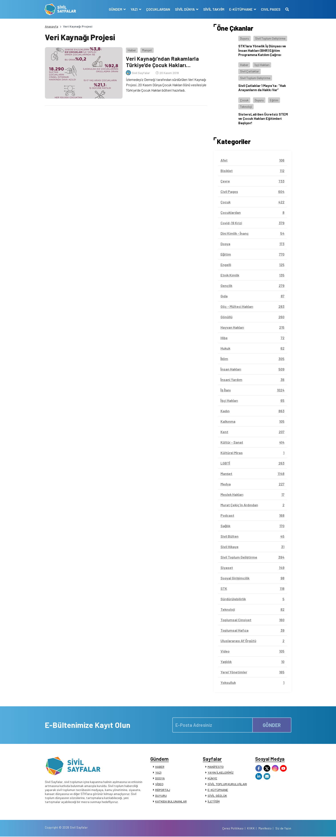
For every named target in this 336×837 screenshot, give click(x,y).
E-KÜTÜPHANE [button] (241, 9)
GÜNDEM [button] (116, 9)
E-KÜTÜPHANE (218, 790)
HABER (159, 767)
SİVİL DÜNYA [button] (185, 9)
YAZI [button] (134, 9)
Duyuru (244, 38)
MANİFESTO (216, 767)
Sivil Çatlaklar (249, 71)
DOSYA (160, 778)
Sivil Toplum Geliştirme (270, 38)
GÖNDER (272, 725)
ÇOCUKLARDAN (158, 9)
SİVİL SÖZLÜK (217, 796)
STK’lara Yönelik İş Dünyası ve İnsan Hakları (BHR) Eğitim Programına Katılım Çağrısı (262, 50)
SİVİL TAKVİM (213, 9)
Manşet (147, 50)
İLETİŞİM (214, 801)
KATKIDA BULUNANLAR (171, 801)
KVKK (251, 829)
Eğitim (274, 100)
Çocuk (244, 100)
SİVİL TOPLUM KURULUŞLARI (227, 784)
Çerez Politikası (233, 829)
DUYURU (161, 796)
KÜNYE (212, 778)
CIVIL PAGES (270, 9)
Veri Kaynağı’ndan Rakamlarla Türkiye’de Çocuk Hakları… (162, 61)
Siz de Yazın (283, 829)
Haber (132, 50)
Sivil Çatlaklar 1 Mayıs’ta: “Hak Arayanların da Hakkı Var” (262, 87)
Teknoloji (246, 106)
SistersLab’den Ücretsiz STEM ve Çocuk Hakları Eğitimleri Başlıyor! (263, 118)
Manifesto (265, 829)
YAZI (158, 773)
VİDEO (159, 784)
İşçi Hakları (261, 65)
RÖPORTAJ (162, 790)
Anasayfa (51, 26)
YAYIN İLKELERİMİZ (221, 773)
